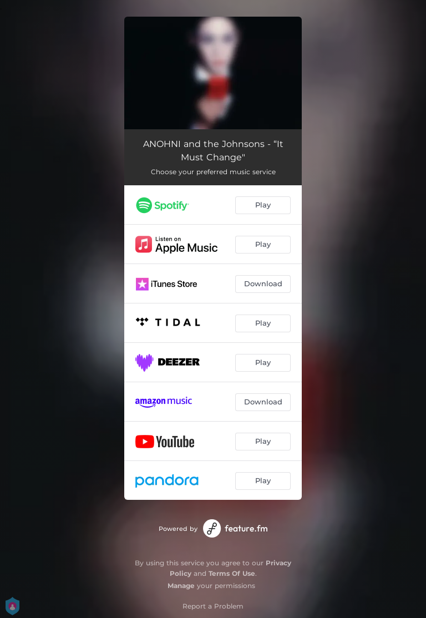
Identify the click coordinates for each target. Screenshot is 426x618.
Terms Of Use (232, 573)
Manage (181, 585)
